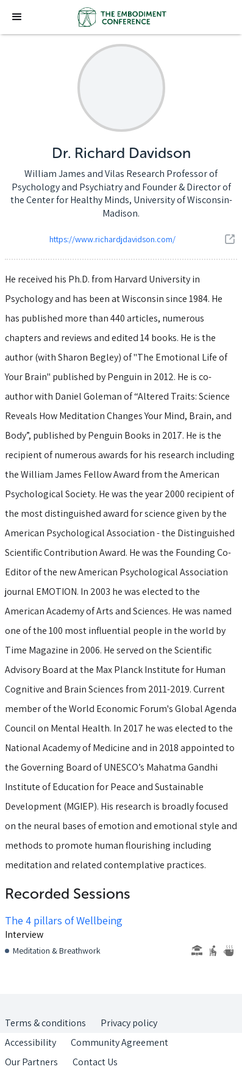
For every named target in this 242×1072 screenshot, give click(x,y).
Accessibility (30, 1042)
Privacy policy (129, 1022)
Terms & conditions (45, 1022)
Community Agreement (119, 1042)
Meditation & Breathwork (57, 950)
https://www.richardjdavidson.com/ (112, 239)
